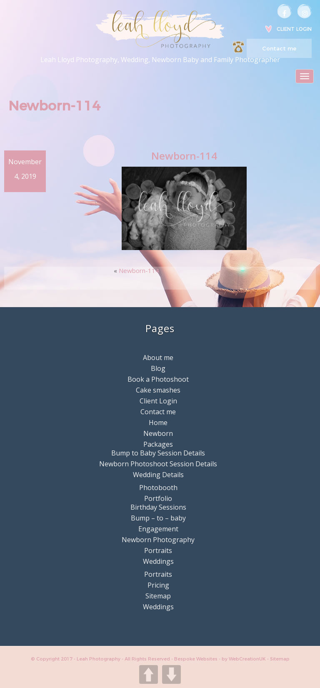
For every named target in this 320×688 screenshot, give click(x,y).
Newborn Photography (158, 539)
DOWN (171, 674)
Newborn (158, 433)
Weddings (158, 561)
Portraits (158, 550)
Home (158, 422)
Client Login (294, 29)
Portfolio (158, 498)
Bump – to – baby (158, 518)
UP (148, 674)
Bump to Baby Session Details (158, 453)
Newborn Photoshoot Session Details (158, 463)
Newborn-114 (139, 270)
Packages (158, 444)
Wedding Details (158, 474)
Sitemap (158, 595)
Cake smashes (158, 390)
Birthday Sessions (158, 507)
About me (158, 357)
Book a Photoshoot (158, 379)
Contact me (279, 48)
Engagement (158, 528)
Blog (158, 368)
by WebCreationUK (244, 659)
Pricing (158, 585)
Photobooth (158, 487)
